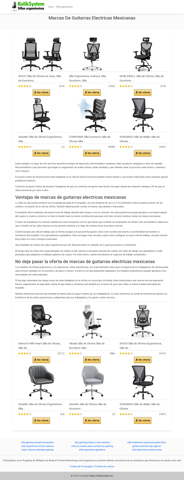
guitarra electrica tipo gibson (146, 446)
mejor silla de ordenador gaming (37, 449)
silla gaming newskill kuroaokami (37, 442)
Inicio (51, 6)
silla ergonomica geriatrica (92, 449)
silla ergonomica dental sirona (147, 449)
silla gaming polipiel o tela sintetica (92, 442)
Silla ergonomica (64, 6)
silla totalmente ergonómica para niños (146, 442)
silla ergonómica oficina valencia (37, 446)
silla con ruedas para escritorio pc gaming (92, 446)
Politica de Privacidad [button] (81, 466)
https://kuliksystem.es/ (101, 475)
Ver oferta (41, 92)
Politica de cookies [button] (104, 466)
